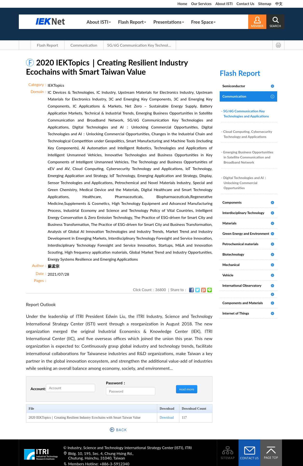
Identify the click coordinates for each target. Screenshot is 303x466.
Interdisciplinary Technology (243, 213)
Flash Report (132, 22)
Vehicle (227, 275)
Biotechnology (233, 254)
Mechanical (231, 265)
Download (167, 417)
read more (186, 389)
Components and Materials (242, 303)
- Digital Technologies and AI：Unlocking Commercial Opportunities (244, 183)
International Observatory (241, 285)
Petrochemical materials (240, 244)
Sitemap (264, 3)
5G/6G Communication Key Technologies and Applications (141, 45)
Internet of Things (235, 313)
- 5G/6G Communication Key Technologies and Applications (245, 113)
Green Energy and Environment (245, 233)
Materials (229, 223)
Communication (83, 45)
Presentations (168, 22)
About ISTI (224, 3)
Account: (38, 388)
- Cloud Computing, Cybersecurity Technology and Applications (246, 134)
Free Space (203, 22)
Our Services (201, 3)
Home (182, 3)
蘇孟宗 (53, 266)
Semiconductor (233, 86)
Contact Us (245, 3)
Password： (116, 382)
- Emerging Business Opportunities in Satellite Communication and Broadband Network (247, 157)
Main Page (25, 45)
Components (231, 202)
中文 (278, 3)
